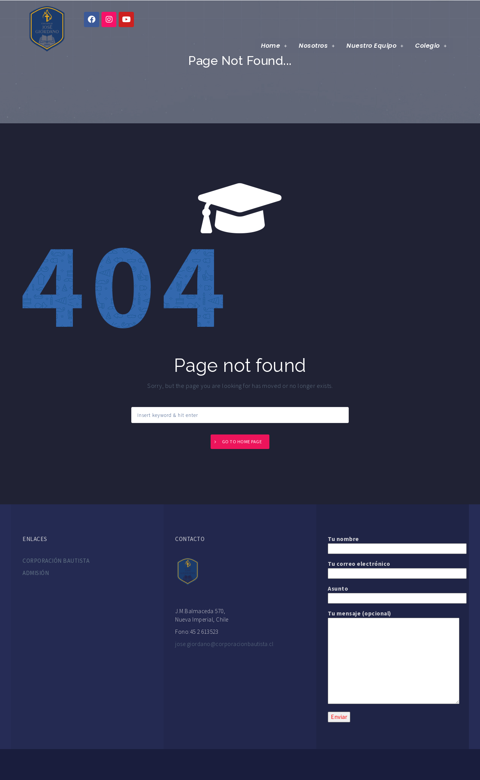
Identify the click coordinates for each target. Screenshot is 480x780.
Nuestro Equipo (375, 46)
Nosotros (317, 46)
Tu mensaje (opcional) (392, 617)
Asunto (392, 593)
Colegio (431, 46)
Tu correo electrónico (392, 568)
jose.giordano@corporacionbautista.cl (224, 644)
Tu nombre (392, 543)
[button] (274, 46)
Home (275, 46)
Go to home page (242, 441)
